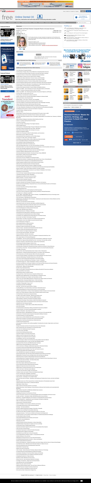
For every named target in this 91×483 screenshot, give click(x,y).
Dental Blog (18, 22)
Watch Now (7, 43)
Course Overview (79, 136)
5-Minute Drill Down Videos (27, 22)
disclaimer (44, 45)
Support (77, 11)
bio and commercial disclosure (51, 45)
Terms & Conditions (52, 475)
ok (81, 480)
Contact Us (73, 11)
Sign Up (88, 11)
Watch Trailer (77, 142)
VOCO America (24, 34)
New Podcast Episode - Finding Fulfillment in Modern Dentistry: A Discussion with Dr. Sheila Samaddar (77, 38)
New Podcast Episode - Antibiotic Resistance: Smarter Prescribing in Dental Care (75, 35)
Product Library (48, 22)
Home (64, 11)
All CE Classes (3, 22)
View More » (87, 70)
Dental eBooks (41, 22)
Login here (46, 58)
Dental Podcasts (12, 22)
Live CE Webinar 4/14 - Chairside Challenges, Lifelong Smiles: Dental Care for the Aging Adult (77, 40)
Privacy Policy (46, 475)
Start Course (68, 136)
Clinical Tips (35, 22)
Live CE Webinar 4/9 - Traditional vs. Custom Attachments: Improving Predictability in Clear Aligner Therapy (76, 28)
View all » (60, 60)
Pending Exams (63, 22)
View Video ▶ (20, 54)
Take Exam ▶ (38, 54)
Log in (83, 11)
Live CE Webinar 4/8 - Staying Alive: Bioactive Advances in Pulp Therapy (77, 31)
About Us (68, 11)
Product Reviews (55, 22)
